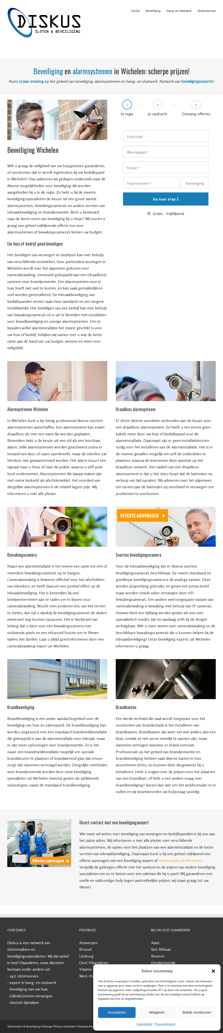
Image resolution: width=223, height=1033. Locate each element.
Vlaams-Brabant (93, 969)
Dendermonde (163, 962)
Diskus (13, 942)
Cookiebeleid (144, 1024)
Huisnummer (139, 183)
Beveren (158, 956)
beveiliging (18, 989)
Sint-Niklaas (161, 949)
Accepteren (117, 1012)
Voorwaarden (86, 1026)
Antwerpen (88, 942)
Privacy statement (65, 1026)
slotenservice (28, 976)
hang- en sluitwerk (40, 982)
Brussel (85, 949)
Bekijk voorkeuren (197, 1012)
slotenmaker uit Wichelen (179, 860)
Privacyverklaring (165, 1024)
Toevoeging (194, 183)
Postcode (136, 137)
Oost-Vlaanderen (93, 962)
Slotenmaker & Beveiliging (23, 1026)
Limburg (86, 956)
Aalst (155, 942)
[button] (213, 971)
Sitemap (47, 1026)
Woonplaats (138, 152)
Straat (133, 168)
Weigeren (157, 1012)
